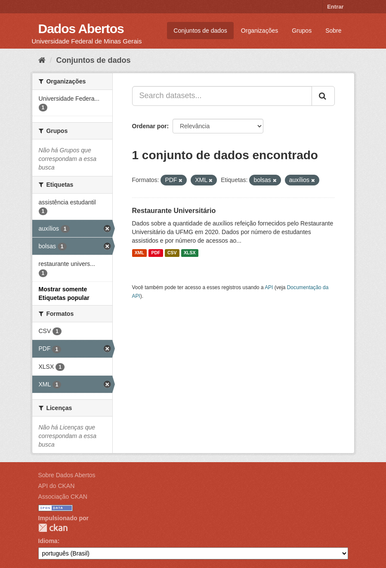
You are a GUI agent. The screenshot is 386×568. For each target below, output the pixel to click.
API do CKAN (56, 485)
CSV (172, 253)
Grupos (302, 30)
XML (139, 253)
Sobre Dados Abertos (67, 475)
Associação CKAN (62, 496)
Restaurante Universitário (174, 210)
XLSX (189, 253)
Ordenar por (149, 126)
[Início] (42, 60)
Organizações (259, 30)
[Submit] (323, 96)
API (269, 287)
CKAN (53, 527)
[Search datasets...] (222, 96)
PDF (155, 253)
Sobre (333, 30)
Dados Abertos (81, 29)
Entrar (335, 6)
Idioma (48, 540)
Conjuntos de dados (200, 30)
